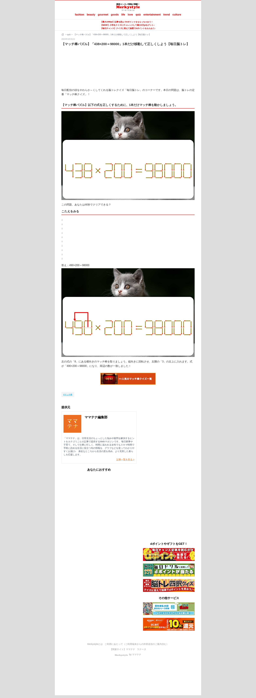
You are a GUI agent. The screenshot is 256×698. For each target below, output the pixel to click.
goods (115, 14)
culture (176, 14)
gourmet (103, 14)
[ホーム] (63, 34)
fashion (79, 14)
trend (166, 14)
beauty (91, 14)
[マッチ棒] (67, 394)
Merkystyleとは (95, 644)
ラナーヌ (141, 649)
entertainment (152, 14)
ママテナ (130, 649)
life (123, 14)
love (130, 14)
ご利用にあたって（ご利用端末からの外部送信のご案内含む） (137, 644)
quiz (138, 14)
